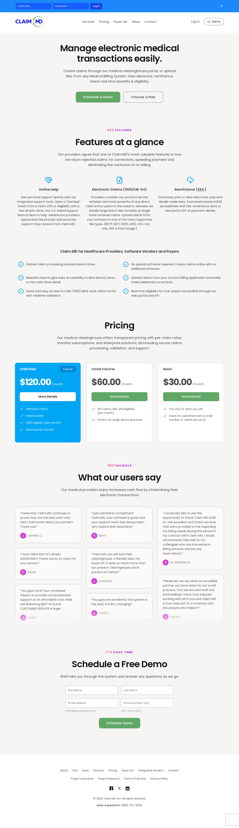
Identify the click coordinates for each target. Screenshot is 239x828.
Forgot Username (82, 778)
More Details (47, 396)
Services (88, 22)
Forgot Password (108, 778)
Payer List (121, 22)
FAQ (75, 770)
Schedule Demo (119, 723)
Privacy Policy (159, 778)
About (64, 770)
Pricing (104, 22)
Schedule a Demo (98, 97)
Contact (150, 22)
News (136, 22)
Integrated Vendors (151, 770)
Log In (96, 6)
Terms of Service (135, 778)
